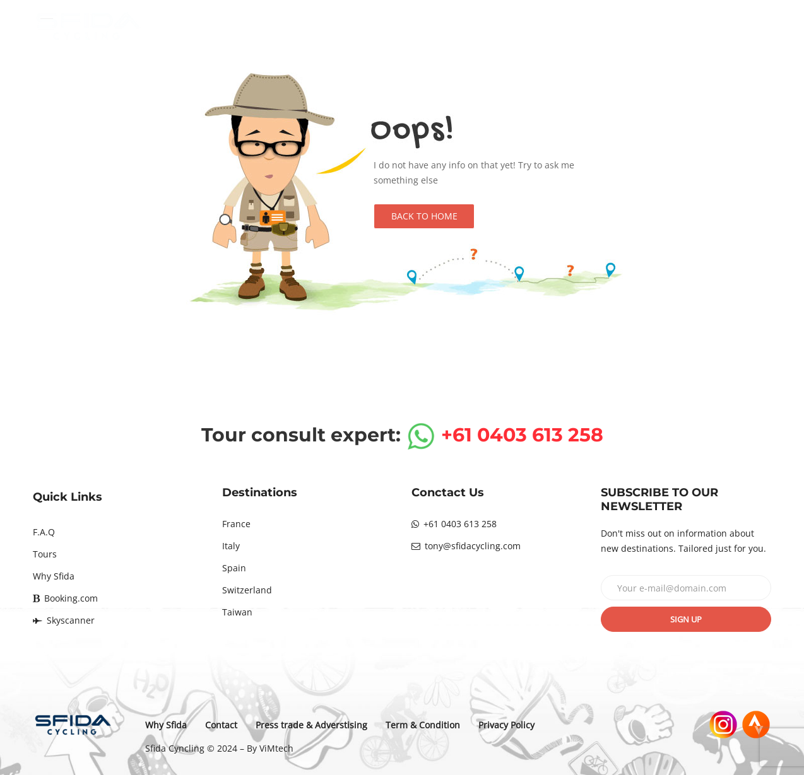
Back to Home (424, 216)
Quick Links (67, 497)
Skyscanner (64, 620)
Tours (45, 554)
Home (344, 26)
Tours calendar (531, 26)
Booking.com (65, 598)
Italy (231, 546)
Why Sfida (627, 26)
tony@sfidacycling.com (466, 546)
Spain (234, 568)
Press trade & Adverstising (311, 725)
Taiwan (237, 612)
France (236, 524)
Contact (709, 26)
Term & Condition (423, 725)
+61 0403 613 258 (454, 524)
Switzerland (247, 590)
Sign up (686, 619)
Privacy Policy (506, 725)
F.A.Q (44, 532)
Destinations (428, 26)
